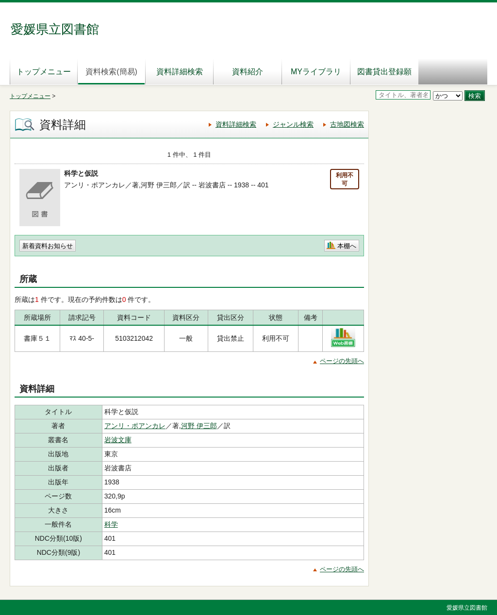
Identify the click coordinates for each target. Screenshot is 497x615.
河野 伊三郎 (199, 426)
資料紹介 (247, 71)
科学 (111, 524)
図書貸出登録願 (384, 71)
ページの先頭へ (342, 361)
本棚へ (346, 245)
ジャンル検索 (293, 124)
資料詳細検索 (179, 71)
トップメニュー (44, 71)
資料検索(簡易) (111, 71)
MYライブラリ (316, 71)
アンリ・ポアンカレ (135, 426)
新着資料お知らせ (47, 245)
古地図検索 (347, 124)
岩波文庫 (118, 440)
